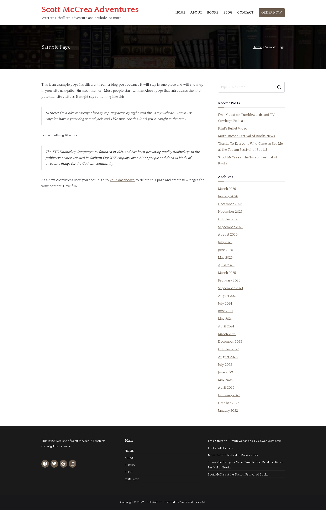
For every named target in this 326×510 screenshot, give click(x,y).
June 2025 (225, 250)
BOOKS (213, 12)
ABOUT (196, 12)
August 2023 (228, 357)
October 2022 (228, 403)
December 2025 (230, 204)
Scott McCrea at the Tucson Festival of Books (247, 160)
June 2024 (225, 311)
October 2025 (228, 219)
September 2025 (230, 227)
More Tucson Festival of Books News (246, 136)
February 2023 (229, 395)
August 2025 (228, 234)
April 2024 (226, 326)
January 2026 (228, 196)
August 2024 (227, 296)
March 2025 (227, 273)
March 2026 (227, 189)
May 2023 (225, 380)
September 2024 (230, 288)
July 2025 (225, 242)
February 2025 (229, 280)
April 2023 (226, 387)
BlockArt (199, 502)
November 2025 (230, 212)
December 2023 (230, 341)
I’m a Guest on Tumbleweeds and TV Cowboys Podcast (246, 118)
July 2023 (225, 365)
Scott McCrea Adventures (90, 9)
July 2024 (225, 303)
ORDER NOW (271, 12)
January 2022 (228, 410)
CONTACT (245, 12)
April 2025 (226, 265)
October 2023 (228, 349)
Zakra (183, 502)
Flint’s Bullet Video (232, 128)
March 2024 (227, 334)
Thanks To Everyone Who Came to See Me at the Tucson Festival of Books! (250, 147)
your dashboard (122, 180)
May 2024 (225, 319)
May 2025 (225, 257)
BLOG (228, 12)
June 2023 (225, 372)
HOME (180, 12)
